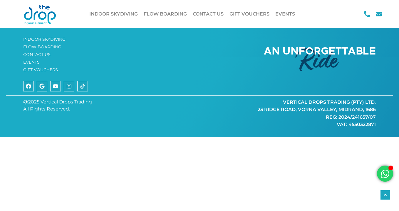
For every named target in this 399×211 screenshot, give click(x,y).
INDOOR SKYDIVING (113, 14)
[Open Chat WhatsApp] (385, 174)
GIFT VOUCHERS (249, 14)
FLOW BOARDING (165, 14)
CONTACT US (208, 14)
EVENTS (285, 14)
